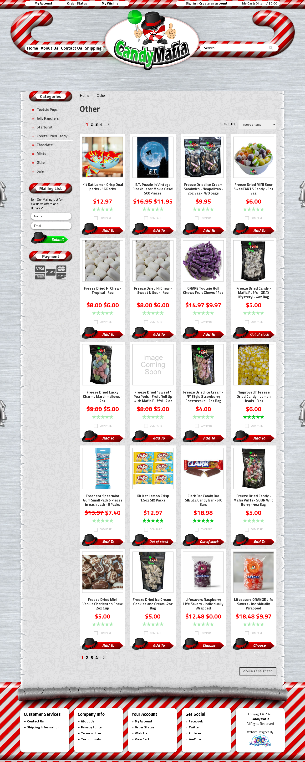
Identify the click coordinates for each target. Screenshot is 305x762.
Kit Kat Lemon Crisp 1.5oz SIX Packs (153, 498)
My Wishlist (111, 3)
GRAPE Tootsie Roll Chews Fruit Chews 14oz (203, 290)
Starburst (45, 127)
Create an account (213, 3)
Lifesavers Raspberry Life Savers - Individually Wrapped (203, 604)
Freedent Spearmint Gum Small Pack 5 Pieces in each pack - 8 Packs (102, 500)
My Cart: (259, 3)
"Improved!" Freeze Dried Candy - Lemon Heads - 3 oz (254, 397)
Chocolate (45, 145)
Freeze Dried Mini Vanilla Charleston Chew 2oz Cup (102, 604)
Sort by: (228, 124)
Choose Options (209, 646)
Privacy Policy (91, 727)
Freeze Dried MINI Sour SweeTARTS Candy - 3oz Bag (254, 189)
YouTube (195, 739)
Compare (106, 218)
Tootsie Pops (47, 109)
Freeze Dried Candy (52, 136)
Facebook (196, 721)
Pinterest (196, 733)
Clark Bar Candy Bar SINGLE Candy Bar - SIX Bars (203, 500)
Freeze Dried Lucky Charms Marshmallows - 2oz (102, 397)
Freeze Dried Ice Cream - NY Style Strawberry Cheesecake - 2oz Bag (203, 397)
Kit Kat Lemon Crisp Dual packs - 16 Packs (102, 187)
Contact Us (71, 48)
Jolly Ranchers (48, 118)
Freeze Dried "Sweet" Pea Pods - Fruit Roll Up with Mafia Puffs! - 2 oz (153, 397)
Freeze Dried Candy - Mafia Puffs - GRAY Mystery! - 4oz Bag (253, 293)
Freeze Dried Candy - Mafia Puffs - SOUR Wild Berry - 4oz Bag (254, 500)
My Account (43, 3)
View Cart (142, 739)
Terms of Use (91, 733)
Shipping (93, 48)
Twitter (194, 727)
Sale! (41, 171)
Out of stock (259, 334)
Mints (41, 153)
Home (32, 48)
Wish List (142, 733)
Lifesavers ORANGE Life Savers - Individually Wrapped (253, 604)
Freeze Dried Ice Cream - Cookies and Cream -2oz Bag (153, 604)
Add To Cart (108, 231)
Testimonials (91, 739)
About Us (49, 48)
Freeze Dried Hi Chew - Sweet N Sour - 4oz (153, 290)
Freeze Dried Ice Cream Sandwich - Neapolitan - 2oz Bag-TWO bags (203, 189)
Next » (109, 125)
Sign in (191, 3)
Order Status (77, 3)
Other (41, 162)
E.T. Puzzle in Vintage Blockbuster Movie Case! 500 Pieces (152, 189)
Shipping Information (43, 727)
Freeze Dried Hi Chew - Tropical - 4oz (103, 290)
